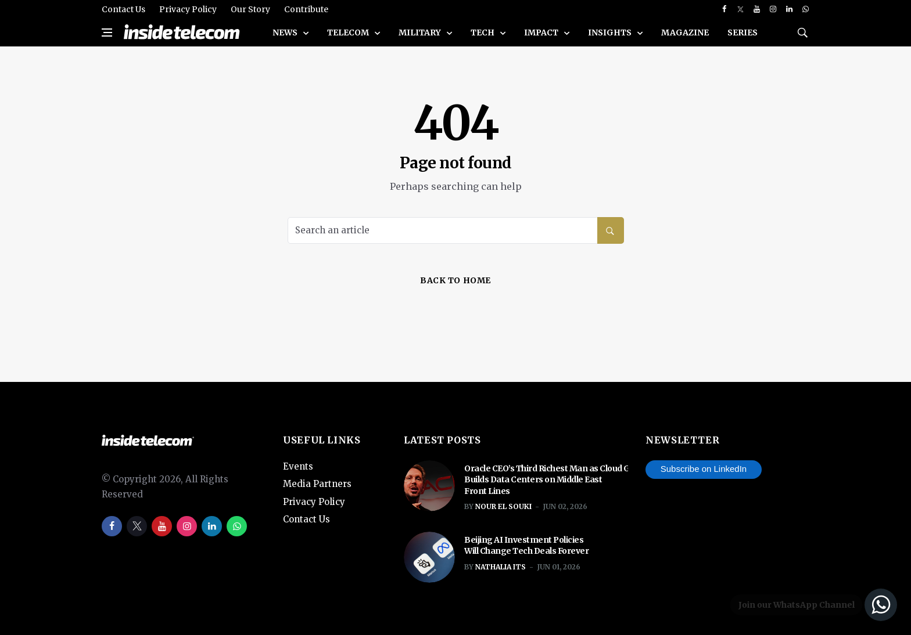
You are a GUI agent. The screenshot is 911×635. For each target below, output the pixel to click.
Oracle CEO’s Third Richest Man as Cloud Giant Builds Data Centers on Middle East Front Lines (555, 479)
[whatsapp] (805, 9)
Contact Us (123, 9)
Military (421, 32)
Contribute (306, 9)
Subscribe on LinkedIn (704, 469)
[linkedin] (789, 9)
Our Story (250, 9)
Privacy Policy (188, 9)
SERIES (742, 32)
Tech (483, 32)
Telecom (349, 32)
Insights (610, 32)
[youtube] (757, 9)
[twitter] (740, 9)
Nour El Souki (503, 506)
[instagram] (773, 9)
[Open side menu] (107, 32)
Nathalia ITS (500, 566)
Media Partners (317, 483)
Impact (542, 32)
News (285, 32)
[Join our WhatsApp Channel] (811, 605)
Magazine (685, 32)
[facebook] (724, 9)
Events (298, 466)
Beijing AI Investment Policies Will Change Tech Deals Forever (526, 546)
